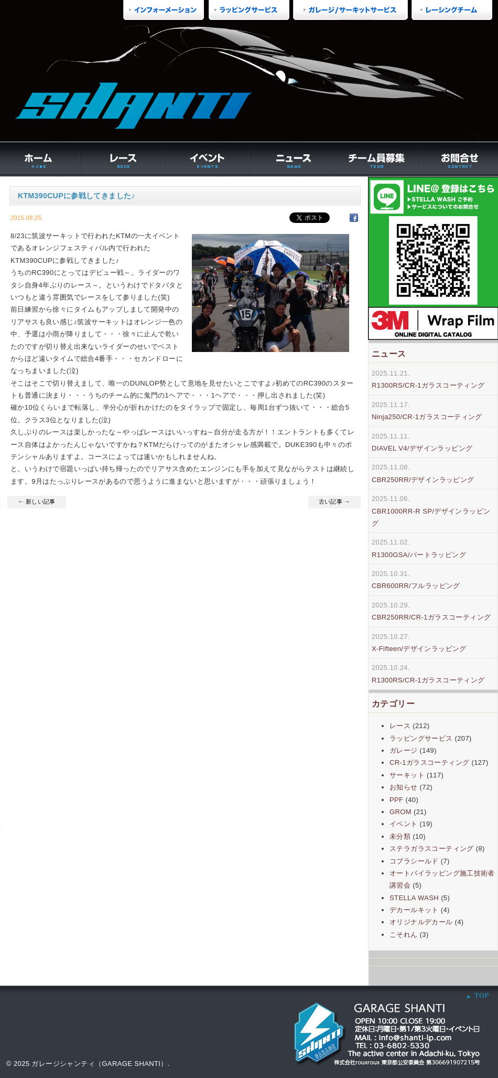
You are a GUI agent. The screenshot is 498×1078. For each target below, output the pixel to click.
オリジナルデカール (421, 922)
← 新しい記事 (37, 501)
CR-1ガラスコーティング (429, 762)
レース (399, 726)
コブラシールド (414, 861)
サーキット (407, 775)
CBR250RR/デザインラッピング (423, 480)
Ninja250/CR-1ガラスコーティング (427, 417)
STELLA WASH (414, 898)
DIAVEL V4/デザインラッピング (422, 448)
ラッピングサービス (421, 738)
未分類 (399, 836)
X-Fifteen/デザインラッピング (419, 649)
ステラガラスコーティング (431, 848)
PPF (396, 800)
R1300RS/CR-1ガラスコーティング (428, 385)
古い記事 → (334, 501)
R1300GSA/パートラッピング (419, 555)
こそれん (403, 934)
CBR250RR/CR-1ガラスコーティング (431, 617)
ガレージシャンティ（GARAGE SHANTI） (99, 1064)
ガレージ (403, 750)
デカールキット (414, 910)
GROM (400, 812)
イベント (403, 824)
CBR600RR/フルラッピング (416, 586)
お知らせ (403, 787)
